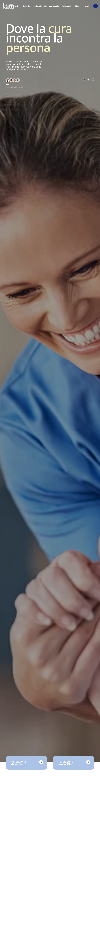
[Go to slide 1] (84, 79)
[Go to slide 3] (93, 79)
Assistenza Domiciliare (70, 6)
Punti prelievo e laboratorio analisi (46, 6)
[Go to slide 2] (89, 79)
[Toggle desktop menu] (95, 6)
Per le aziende (87, 6)
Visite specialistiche (22, 6)
